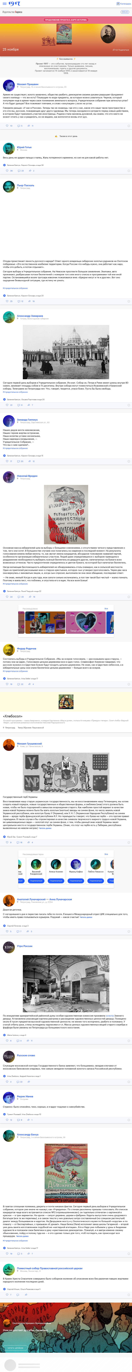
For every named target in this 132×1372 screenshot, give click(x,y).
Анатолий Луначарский (31, 899)
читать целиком (15, 1348)
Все (106, 609)
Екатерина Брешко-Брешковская (32, 1323)
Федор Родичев (26, 648)
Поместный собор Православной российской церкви (49, 1268)
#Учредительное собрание (15, 288)
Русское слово (26, 1055)
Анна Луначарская (60, 899)
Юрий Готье (24, 147)
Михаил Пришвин (27, 84)
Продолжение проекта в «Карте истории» (66, 20)
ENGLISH (125, 12)
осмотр (110, 1016)
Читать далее (45, 828)
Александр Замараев (30, 316)
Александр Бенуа (27, 1134)
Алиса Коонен (56, 872)
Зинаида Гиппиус (27, 420)
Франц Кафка (76, 872)
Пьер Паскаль (25, 185)
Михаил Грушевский (29, 743)
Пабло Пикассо (95, 872)
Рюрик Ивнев (25, 1096)
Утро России (24, 946)
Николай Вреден (27, 476)
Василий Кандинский (36, 873)
